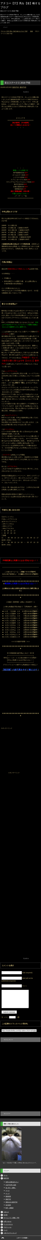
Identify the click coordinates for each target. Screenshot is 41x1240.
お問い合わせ (7, 1221)
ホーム (5, 1175)
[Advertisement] (20, 57)
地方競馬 (8, 1205)
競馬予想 (16, 87)
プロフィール (7, 1227)
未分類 (5, 1215)
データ (8, 1190)
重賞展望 (8, 1196)
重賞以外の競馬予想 (11, 1202)
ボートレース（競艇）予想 (11, 1218)
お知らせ (6, 1212)
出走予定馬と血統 (11, 1185)
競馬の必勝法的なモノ (12, 1182)
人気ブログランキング (10, 1233)
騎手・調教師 (9, 1208)
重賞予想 (23, 87)
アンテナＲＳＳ (8, 1224)
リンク (5, 1230)
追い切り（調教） (11, 1188)
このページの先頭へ (22, 1238)
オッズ (8, 1193)
